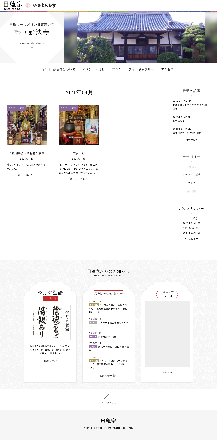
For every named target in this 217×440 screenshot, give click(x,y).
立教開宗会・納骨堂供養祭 (27, 153)
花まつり (79, 153)
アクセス (167, 69)
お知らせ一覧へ (109, 375)
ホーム (44, 69)
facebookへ (167, 373)
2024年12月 (189, 233)
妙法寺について (64, 69)
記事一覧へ (192, 140)
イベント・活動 (94, 69)
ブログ (116, 69)
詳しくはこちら (27, 175)
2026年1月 (189, 218)
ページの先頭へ (108, 403)
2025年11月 (189, 223)
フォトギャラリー (141, 69)
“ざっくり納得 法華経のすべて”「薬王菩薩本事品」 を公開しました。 (108, 364)
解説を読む (50, 361)
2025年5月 (189, 228)
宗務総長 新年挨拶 (107, 336)
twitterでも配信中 (48, 353)
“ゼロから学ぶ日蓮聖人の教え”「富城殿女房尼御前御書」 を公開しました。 (108, 308)
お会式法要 (179, 120)
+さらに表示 (191, 239)
